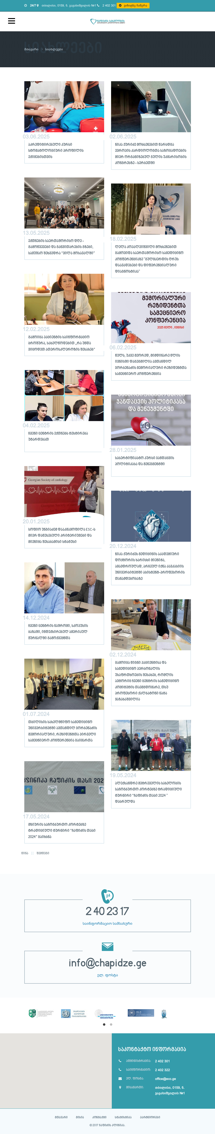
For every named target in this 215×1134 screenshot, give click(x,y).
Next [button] (194, 1011)
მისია (80, 1117)
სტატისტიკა (123, 1117)
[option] (41, 1007)
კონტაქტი (99, 1117)
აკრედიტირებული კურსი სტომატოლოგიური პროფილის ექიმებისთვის (56, 150)
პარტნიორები (150, 1117)
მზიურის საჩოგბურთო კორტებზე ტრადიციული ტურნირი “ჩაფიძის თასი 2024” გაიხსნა (62, 830)
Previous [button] (21, 1011)
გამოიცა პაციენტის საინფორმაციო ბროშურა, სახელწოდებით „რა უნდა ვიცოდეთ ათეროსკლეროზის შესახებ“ (61, 343)
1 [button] (104, 1024)
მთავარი (31, 49)
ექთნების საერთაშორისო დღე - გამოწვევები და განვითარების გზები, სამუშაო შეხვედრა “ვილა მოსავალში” (61, 247)
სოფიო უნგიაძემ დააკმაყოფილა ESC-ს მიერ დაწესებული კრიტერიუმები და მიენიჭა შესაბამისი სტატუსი (61, 535)
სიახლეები (54, 49)
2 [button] (111, 1024)
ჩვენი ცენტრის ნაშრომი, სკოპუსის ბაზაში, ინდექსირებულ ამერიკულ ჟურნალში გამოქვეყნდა (58, 632)
